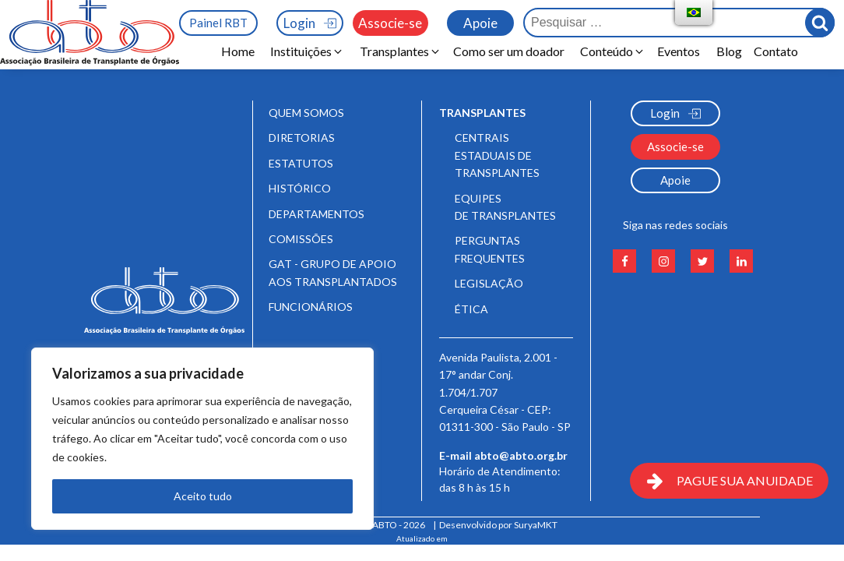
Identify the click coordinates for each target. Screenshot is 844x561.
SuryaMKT (535, 525)
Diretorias (302, 137)
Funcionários (311, 306)
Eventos (681, 51)
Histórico (300, 188)
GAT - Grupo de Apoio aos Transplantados (333, 272)
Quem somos (306, 112)
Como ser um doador (508, 51)
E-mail (503, 455)
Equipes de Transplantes (505, 207)
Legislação (489, 283)
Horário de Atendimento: (501, 484)
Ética (471, 309)
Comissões (301, 238)
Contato (776, 51)
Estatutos (301, 163)
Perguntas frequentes (490, 249)
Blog (729, 51)
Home (238, 51)
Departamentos (316, 214)
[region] (202, 439)
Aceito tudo (203, 496)
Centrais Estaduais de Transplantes (497, 155)
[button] (307, 51)
